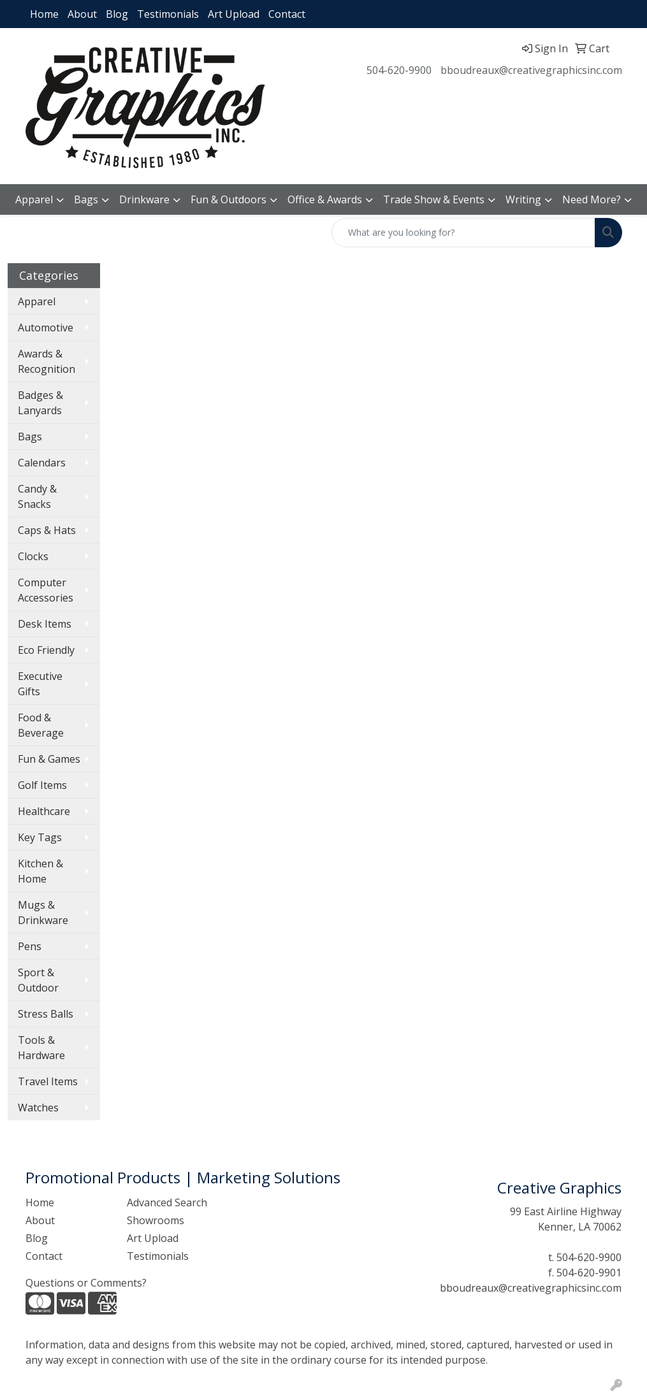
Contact (286, 14)
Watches (38, 1108)
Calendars (42, 463)
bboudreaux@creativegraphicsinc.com (531, 70)
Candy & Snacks (37, 496)
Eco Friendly (46, 650)
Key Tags (40, 837)
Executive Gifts (40, 683)
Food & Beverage (41, 725)
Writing (523, 199)
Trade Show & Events (433, 199)
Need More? (591, 199)
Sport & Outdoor (38, 980)
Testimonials (168, 14)
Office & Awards (324, 199)
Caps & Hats (47, 530)
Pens (29, 946)
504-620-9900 (399, 70)
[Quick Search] (463, 232)
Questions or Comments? (86, 1283)
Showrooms (155, 1220)
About (82, 14)
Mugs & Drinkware (43, 912)
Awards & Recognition (46, 361)
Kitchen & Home (40, 871)
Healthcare (44, 811)
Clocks (33, 556)
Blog (117, 14)
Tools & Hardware (41, 1047)
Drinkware (144, 199)
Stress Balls (45, 1014)
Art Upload (233, 14)
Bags (86, 199)
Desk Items (44, 624)
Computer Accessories (45, 590)
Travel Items (48, 1081)
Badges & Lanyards (40, 402)
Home (44, 14)
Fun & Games (49, 759)
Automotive (45, 328)
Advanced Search (167, 1202)
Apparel (34, 199)
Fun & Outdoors (228, 199)
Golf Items (42, 785)
